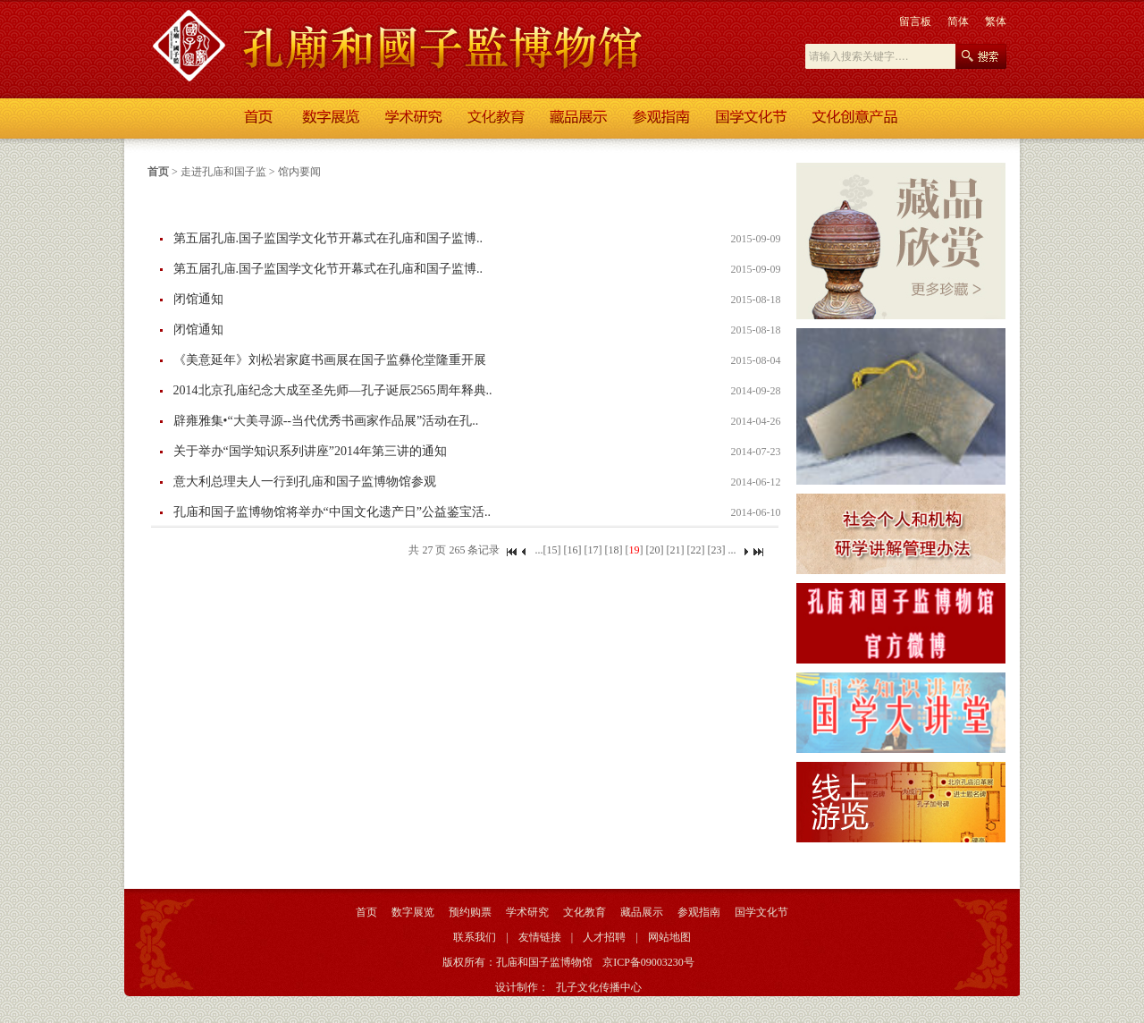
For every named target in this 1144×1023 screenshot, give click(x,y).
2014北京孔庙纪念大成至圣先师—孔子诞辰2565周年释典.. (332, 390)
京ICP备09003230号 (648, 962)
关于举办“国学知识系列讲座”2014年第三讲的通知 (310, 451)
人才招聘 (604, 937)
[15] (551, 550)
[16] (572, 550)
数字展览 (412, 912)
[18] (613, 550)
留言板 (915, 21)
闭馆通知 (198, 299)
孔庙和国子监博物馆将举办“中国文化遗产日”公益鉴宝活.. (332, 512)
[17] (592, 550)
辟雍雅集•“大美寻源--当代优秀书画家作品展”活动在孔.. (326, 420)
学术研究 (527, 912)
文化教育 (584, 912)
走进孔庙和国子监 (223, 171)
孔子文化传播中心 (599, 987)
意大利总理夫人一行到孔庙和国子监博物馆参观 (304, 481)
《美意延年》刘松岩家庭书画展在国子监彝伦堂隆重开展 (329, 360)
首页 (158, 171)
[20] (654, 550)
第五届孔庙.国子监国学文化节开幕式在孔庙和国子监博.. (328, 238)
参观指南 (698, 912)
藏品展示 (641, 912)
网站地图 (669, 937)
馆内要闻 (299, 171)
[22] (695, 550)
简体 (958, 21)
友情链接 (539, 937)
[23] (716, 550)
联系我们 (474, 937)
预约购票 (470, 912)
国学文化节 (761, 912)
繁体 (995, 21)
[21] (675, 550)
